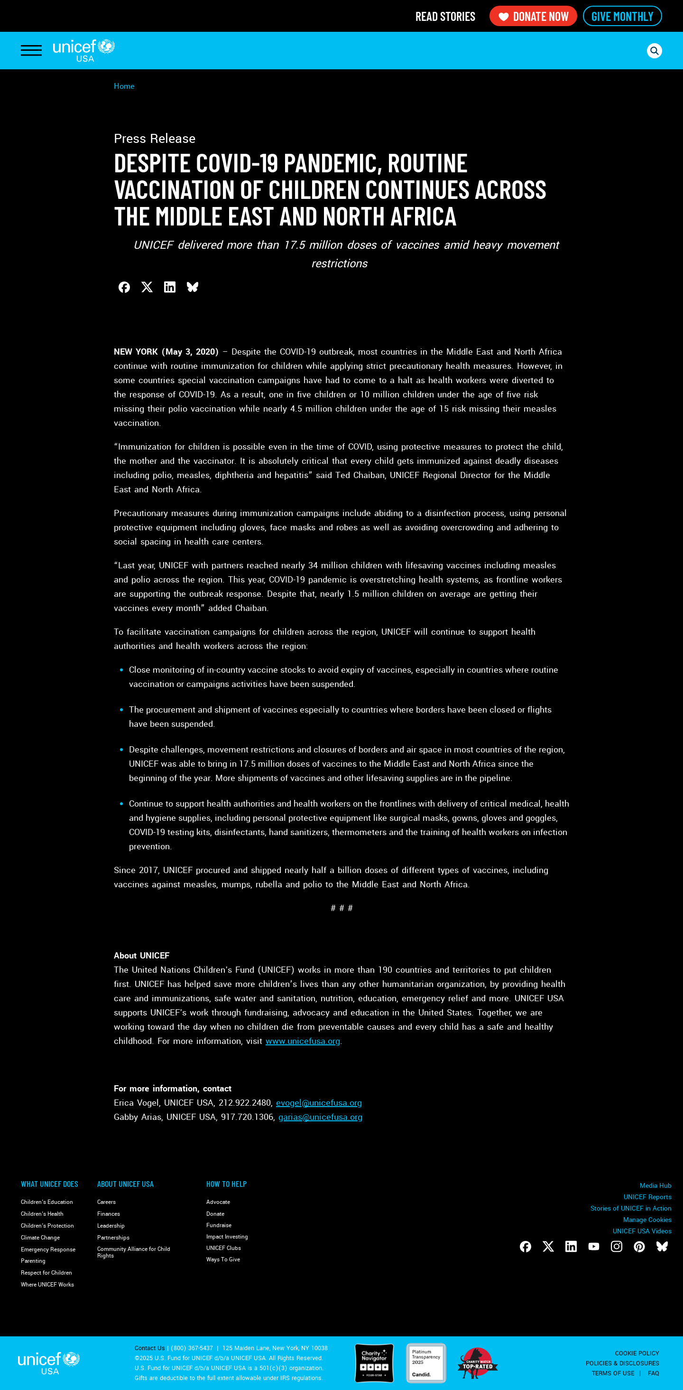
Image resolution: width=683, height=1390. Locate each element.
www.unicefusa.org (303, 1041)
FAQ (653, 1373)
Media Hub (656, 1185)
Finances (108, 1214)
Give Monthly (622, 16)
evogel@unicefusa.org (319, 1103)
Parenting (33, 1261)
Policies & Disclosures (622, 1363)
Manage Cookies (647, 1219)
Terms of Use (613, 1373)
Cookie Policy (637, 1353)
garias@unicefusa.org (320, 1117)
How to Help (226, 1183)
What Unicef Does (49, 1183)
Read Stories (445, 16)
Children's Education (47, 1202)
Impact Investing (227, 1237)
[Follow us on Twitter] (548, 1246)
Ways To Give (223, 1260)
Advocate (218, 1202)
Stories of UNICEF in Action (631, 1208)
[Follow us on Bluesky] (662, 1246)
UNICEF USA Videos (642, 1231)
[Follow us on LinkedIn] (571, 1246)
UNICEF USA (84, 50)
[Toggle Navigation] (31, 50)
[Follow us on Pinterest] (639, 1246)
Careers (106, 1202)
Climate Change (40, 1238)
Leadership (111, 1226)
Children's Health (42, 1214)
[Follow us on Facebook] (525, 1246)
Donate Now (533, 16)
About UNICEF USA (125, 1183)
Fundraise (218, 1225)
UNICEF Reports (648, 1197)
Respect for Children (46, 1273)
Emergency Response (48, 1250)
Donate (215, 1214)
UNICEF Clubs (223, 1248)
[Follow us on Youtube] (593, 1246)
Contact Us (150, 1348)
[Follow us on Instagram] (616, 1246)
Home (124, 86)
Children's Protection (47, 1226)
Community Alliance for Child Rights (133, 1252)
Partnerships (113, 1238)
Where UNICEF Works (47, 1285)
